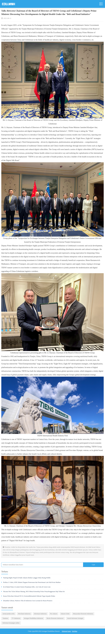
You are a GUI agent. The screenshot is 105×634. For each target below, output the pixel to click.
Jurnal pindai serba (8, 614)
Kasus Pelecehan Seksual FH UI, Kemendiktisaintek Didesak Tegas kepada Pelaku (28, 596)
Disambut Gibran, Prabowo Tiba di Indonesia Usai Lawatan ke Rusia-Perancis (26, 601)
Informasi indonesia (40, 614)
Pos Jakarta (53, 614)
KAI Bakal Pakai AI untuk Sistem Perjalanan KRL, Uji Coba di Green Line (26, 587)
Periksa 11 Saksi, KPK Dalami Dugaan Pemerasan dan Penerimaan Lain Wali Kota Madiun (30, 582)
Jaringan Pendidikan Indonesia (33, 618)
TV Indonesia (16, 618)
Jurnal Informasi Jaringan (75, 618)
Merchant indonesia (24, 614)
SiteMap (74, 631)
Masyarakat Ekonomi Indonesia (83, 614)
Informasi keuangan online (11, 623)
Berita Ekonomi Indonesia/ (55, 618)
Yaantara (5, 618)
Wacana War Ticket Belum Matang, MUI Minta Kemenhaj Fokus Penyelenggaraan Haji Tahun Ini (33, 591)
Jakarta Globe (65, 614)
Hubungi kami (66, 631)
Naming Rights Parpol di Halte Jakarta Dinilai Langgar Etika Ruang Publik (25, 578)
